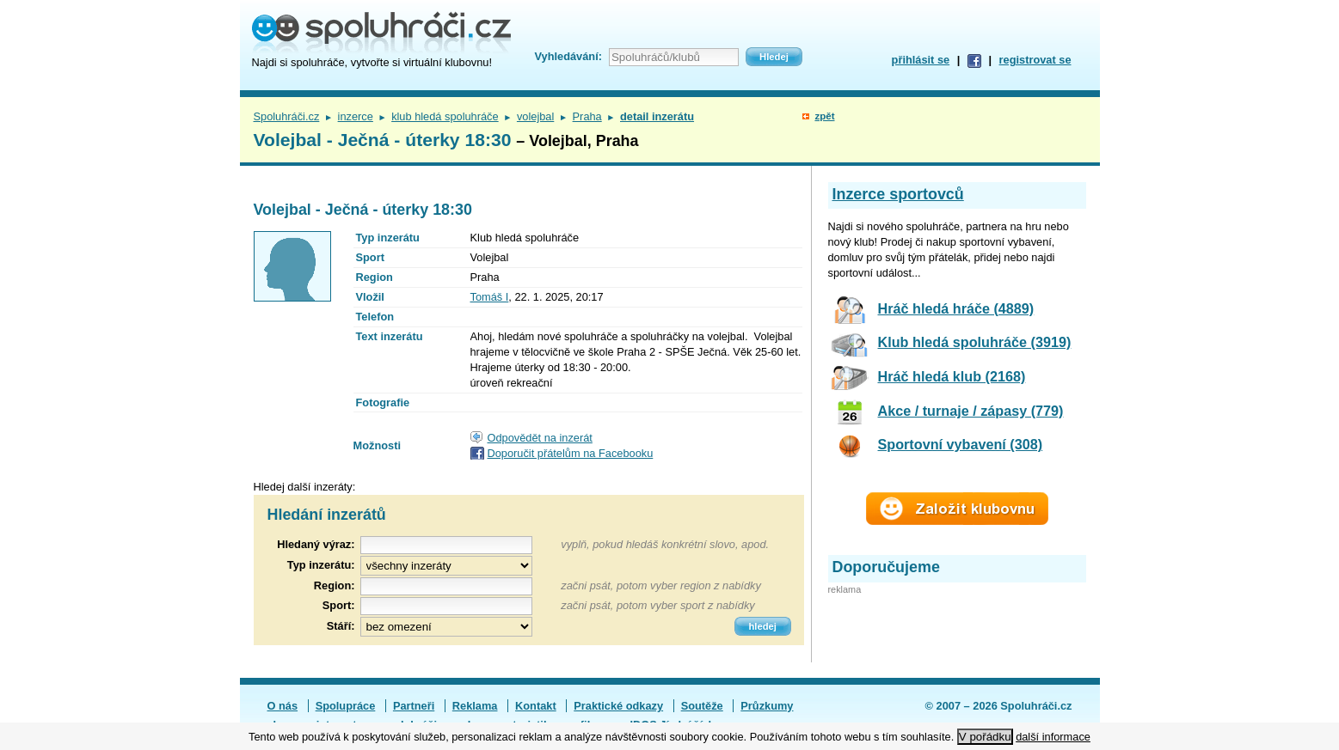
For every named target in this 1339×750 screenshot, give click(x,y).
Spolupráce (346, 705)
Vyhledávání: (568, 56)
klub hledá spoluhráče (445, 116)
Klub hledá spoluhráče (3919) (975, 342)
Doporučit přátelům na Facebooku (571, 453)
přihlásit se (921, 59)
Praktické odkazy (618, 705)
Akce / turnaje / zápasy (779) (971, 410)
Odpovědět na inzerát (540, 437)
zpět (824, 116)
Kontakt (535, 705)
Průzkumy (766, 705)
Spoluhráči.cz (287, 116)
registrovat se (1035, 59)
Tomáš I (489, 296)
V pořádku (985, 736)
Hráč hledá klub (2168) (952, 376)
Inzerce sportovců (898, 194)
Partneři (413, 705)
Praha (587, 116)
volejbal (535, 116)
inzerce (355, 116)
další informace (1053, 736)
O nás (282, 705)
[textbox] (446, 586)
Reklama (475, 705)
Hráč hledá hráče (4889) (956, 308)
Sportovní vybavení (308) (960, 444)
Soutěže (702, 705)
